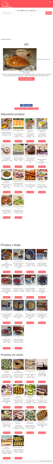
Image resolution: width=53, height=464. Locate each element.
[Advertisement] (26, 26)
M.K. (51, 461)
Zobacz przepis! (7, 141)
